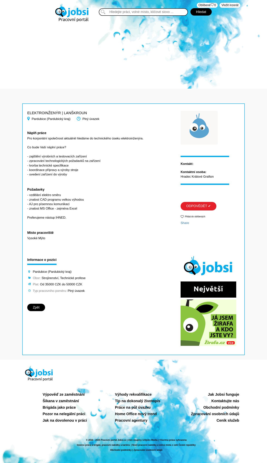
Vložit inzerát (229, 5)
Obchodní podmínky (221, 407)
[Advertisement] (133, 53)
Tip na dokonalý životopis (137, 401)
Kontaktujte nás (225, 401)
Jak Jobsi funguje (223, 394)
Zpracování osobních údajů (215, 414)
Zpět (36, 307)
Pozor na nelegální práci (64, 414)
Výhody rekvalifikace (133, 394)
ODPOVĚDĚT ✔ (198, 206)
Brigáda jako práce (59, 407)
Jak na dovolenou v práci (65, 420)
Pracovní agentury (131, 420)
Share (185, 223)
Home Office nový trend (136, 414)
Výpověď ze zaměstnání (64, 394)
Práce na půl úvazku (133, 407)
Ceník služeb (228, 420)
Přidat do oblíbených (195, 216)
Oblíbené (207, 5)
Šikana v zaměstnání (61, 401)
